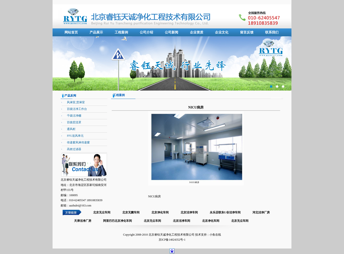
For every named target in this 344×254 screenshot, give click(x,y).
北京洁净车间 (189, 212)
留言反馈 (246, 32)
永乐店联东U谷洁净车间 (225, 212)
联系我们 (272, 32)
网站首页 (71, 32)
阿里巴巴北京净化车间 (117, 220)
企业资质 (196, 32)
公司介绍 (146, 32)
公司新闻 (171, 32)
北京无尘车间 (101, 212)
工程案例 (121, 32)
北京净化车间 (160, 212)
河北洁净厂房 (261, 212)
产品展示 (96, 32)
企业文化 (221, 32)
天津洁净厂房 (82, 220)
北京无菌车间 (131, 212)
